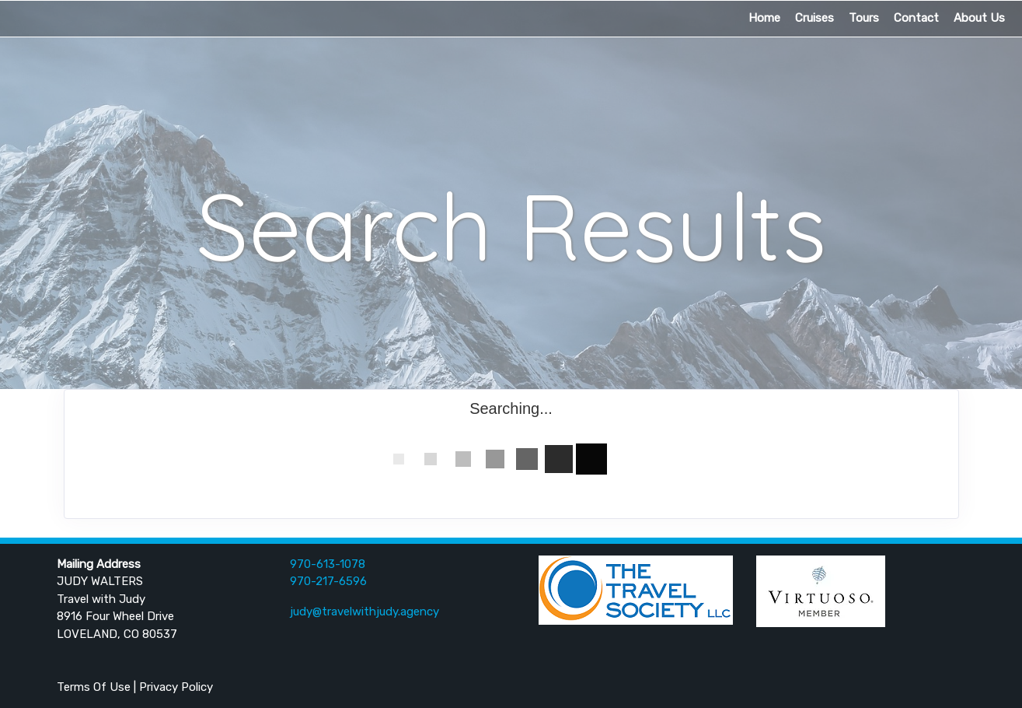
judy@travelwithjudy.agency (364, 612)
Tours (864, 18)
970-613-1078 (327, 564)
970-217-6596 (328, 581)
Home (764, 18)
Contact (916, 18)
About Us (979, 18)
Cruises (814, 18)
